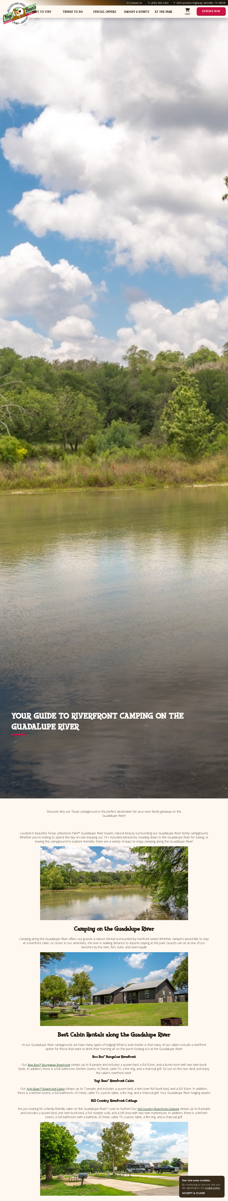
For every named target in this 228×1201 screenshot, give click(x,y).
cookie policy (212, 1188)
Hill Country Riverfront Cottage (163, 1109)
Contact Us (136, 2)
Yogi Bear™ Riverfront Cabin (45, 1089)
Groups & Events (136, 12)
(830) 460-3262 (159, 2)
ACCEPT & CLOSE (193, 1193)
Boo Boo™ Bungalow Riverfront (49, 1065)
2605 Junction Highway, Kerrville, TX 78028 (200, 2)
